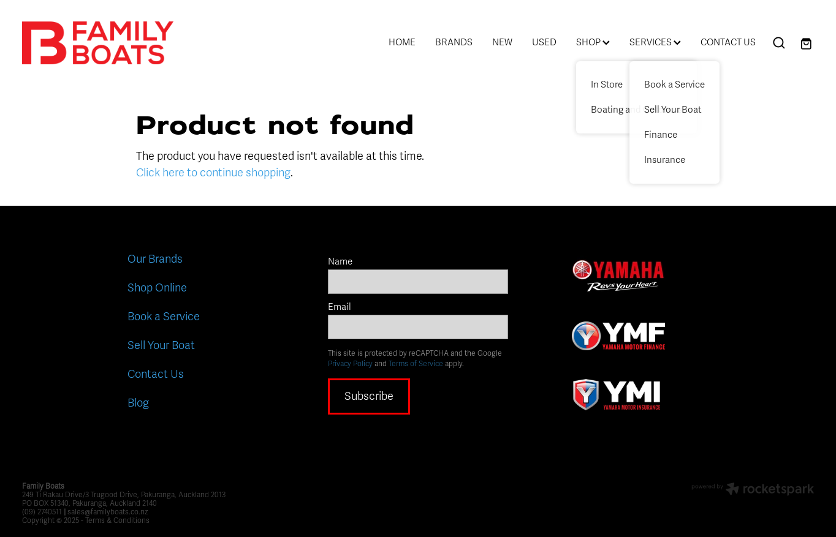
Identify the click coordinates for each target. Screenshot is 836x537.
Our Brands (155, 259)
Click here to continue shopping (213, 172)
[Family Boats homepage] (101, 42)
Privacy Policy (350, 363)
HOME (402, 42)
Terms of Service (416, 363)
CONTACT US (728, 42)
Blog (138, 403)
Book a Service (163, 316)
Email (339, 307)
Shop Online (157, 288)
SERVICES (655, 42)
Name (340, 261)
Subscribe (368, 396)
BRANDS (454, 42)
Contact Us (155, 374)
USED (544, 42)
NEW (502, 42)
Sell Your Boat (161, 345)
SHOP (593, 42)
